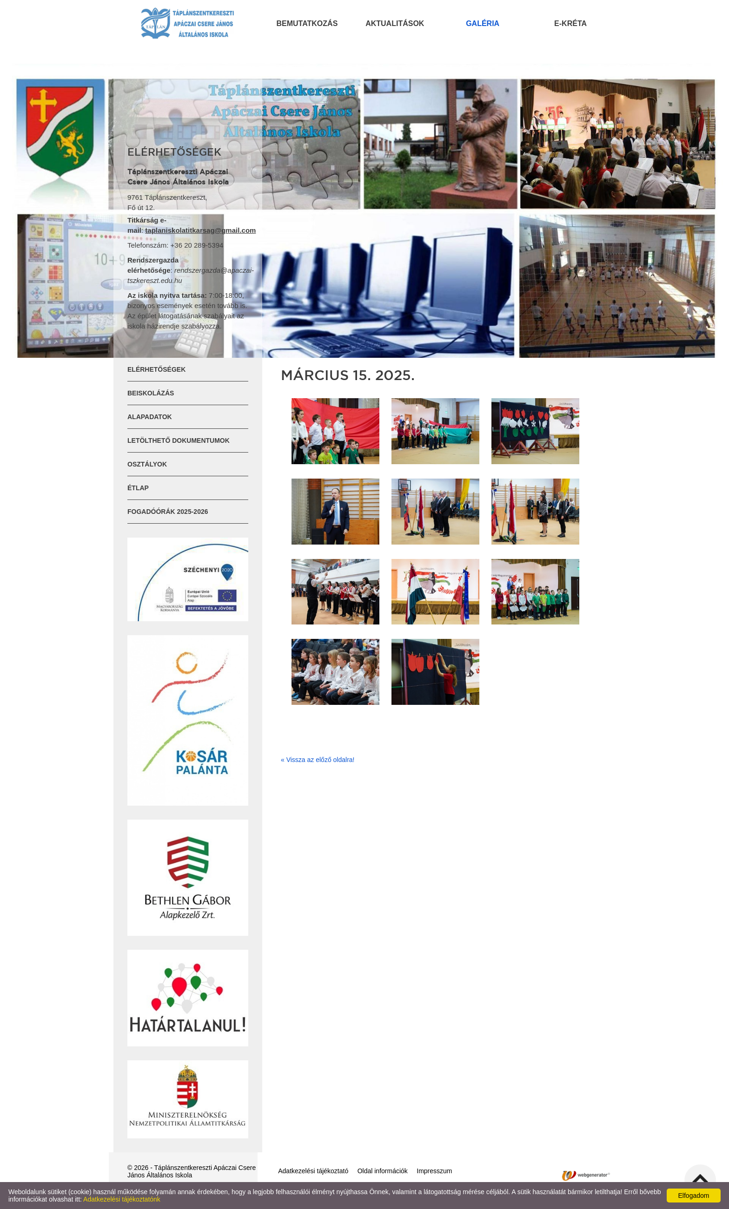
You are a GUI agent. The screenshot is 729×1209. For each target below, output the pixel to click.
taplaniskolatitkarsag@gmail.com (200, 230)
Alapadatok (149, 417)
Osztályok (147, 464)
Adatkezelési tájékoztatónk (121, 1199)
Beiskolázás (150, 393)
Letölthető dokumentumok (178, 440)
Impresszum (434, 1171)
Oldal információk (383, 1171)
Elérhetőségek (156, 369)
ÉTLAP (138, 488)
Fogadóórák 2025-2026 (167, 511)
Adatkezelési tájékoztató (313, 1171)
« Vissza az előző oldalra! (318, 759)
